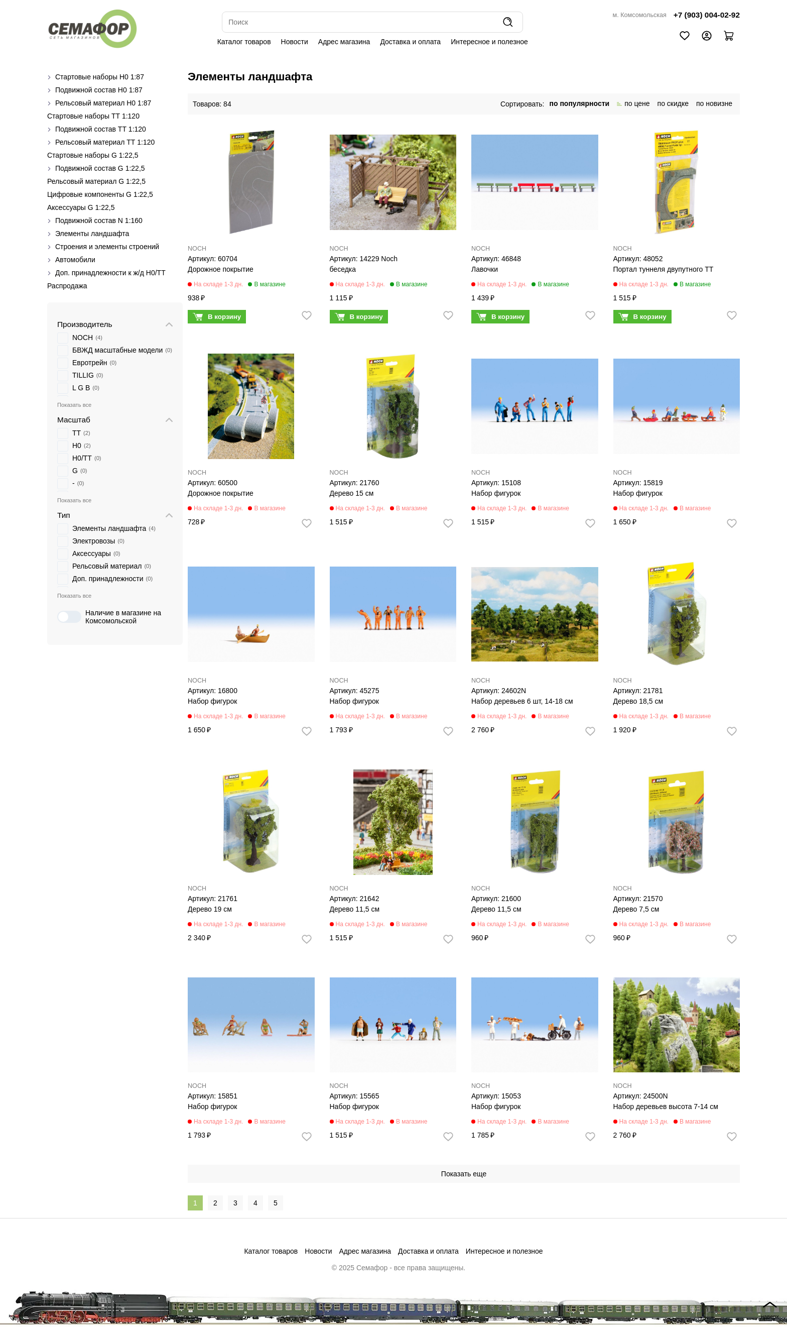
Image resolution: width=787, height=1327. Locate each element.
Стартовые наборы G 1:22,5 (93, 155)
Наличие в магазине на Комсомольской (109, 617)
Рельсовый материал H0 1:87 (103, 103)
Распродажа (67, 286)
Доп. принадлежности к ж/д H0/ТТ (110, 273)
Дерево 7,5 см (636, 909)
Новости (294, 42)
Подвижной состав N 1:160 (99, 220)
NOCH (197, 248)
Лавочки (484, 269)
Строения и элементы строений (107, 247)
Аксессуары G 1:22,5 (80, 207)
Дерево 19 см (210, 909)
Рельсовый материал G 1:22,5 (96, 181)
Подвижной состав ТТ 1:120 (100, 129)
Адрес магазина (344, 42)
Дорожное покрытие (220, 269)
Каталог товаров (244, 42)
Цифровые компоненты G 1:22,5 (100, 194)
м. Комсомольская (640, 15)
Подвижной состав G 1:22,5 (100, 168)
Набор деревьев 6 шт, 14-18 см (522, 701)
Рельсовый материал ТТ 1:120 (105, 142)
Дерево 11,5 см (355, 909)
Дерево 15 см (352, 493)
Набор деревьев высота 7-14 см (665, 1106)
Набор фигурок (495, 493)
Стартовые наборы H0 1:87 (99, 77)
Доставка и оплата (410, 42)
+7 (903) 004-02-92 (707, 15)
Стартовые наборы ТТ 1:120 (93, 116)
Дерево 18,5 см (638, 701)
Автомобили (75, 260)
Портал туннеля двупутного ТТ (663, 269)
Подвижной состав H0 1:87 (99, 90)
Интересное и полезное (489, 42)
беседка (343, 269)
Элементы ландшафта (92, 234)
